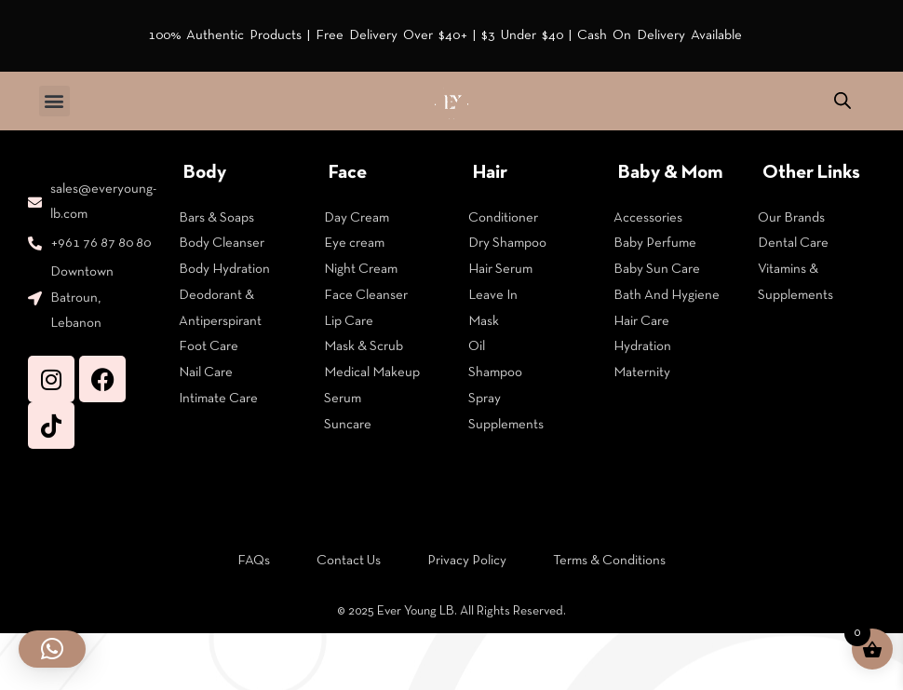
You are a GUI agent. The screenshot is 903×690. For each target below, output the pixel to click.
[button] (54, 101)
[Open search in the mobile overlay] (842, 101)
